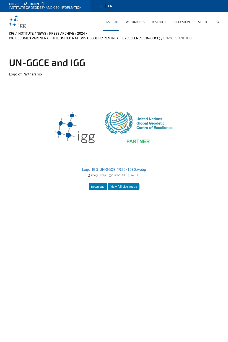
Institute (112, 21)
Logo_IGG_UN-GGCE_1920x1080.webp (114, 169)
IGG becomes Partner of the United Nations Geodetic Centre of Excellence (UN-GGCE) (84, 38)
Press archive (61, 33)
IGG (11, 33)
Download (98, 186)
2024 (81, 33)
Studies (203, 21)
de (101, 6)
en (110, 6)
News (41, 33)
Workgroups (135, 21)
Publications (182, 21)
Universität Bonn (26, 4)
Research (159, 21)
